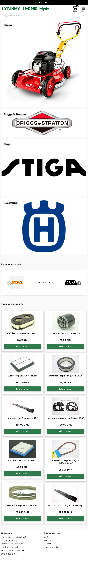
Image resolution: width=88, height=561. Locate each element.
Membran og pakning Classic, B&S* (65, 418)
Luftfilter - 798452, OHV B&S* (22, 333)
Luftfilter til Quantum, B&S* (22, 460)
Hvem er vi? (49, 540)
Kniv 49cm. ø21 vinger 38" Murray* (66, 505)
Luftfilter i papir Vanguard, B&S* (65, 375)
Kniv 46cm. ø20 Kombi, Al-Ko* (22, 418)
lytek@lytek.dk (11, 547)
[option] (17, 282)
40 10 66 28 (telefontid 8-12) (15, 550)
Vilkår (46, 537)
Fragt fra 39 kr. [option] (44, 2)
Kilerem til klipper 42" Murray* (22, 505)
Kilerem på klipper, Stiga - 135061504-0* (65, 461)
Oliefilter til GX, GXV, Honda (65, 333)
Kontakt (47, 544)
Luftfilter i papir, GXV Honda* (22, 375)
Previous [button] (8, 282)
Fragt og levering (51, 547)
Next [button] (78, 282)
